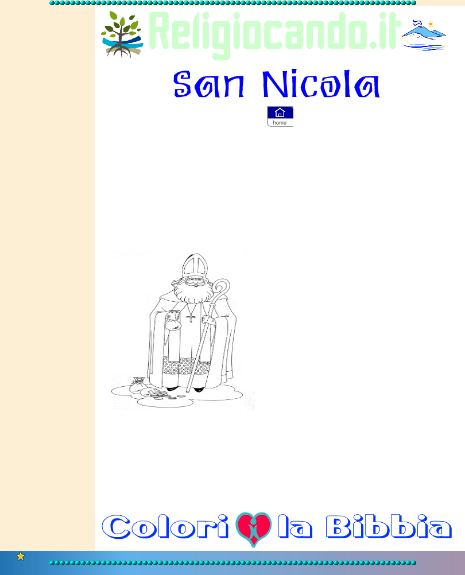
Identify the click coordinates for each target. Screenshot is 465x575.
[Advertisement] (48, 190)
